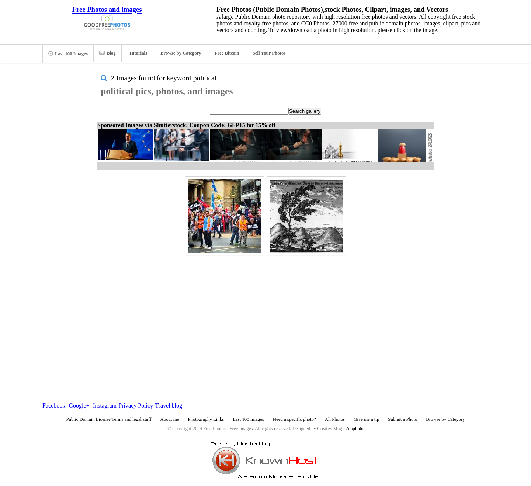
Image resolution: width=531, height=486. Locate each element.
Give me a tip (366, 419)
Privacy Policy (135, 405)
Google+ (79, 405)
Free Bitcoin (227, 53)
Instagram (105, 405)
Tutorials (138, 53)
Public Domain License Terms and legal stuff (109, 419)
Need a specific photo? (294, 419)
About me (169, 419)
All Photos (335, 419)
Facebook (53, 405)
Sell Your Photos (269, 53)
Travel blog (168, 405)
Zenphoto (355, 428)
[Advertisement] (265, 309)
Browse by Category (180, 53)
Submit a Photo (402, 419)
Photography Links (206, 419)
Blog (107, 53)
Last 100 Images (68, 53)
